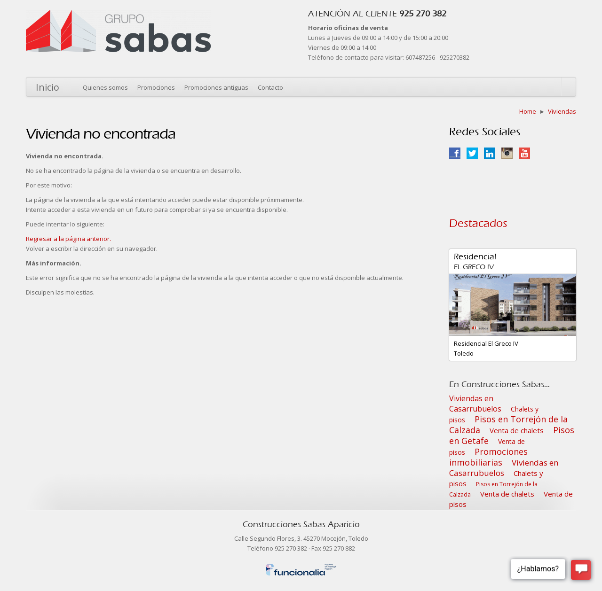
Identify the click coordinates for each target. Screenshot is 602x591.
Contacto (270, 87)
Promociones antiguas (216, 87)
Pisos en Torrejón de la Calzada (508, 424)
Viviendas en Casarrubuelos (475, 403)
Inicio (47, 87)
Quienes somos (105, 87)
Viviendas (562, 111)
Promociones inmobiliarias (488, 457)
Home (527, 111)
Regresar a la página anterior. (68, 238)
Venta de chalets (517, 430)
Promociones (156, 87)
